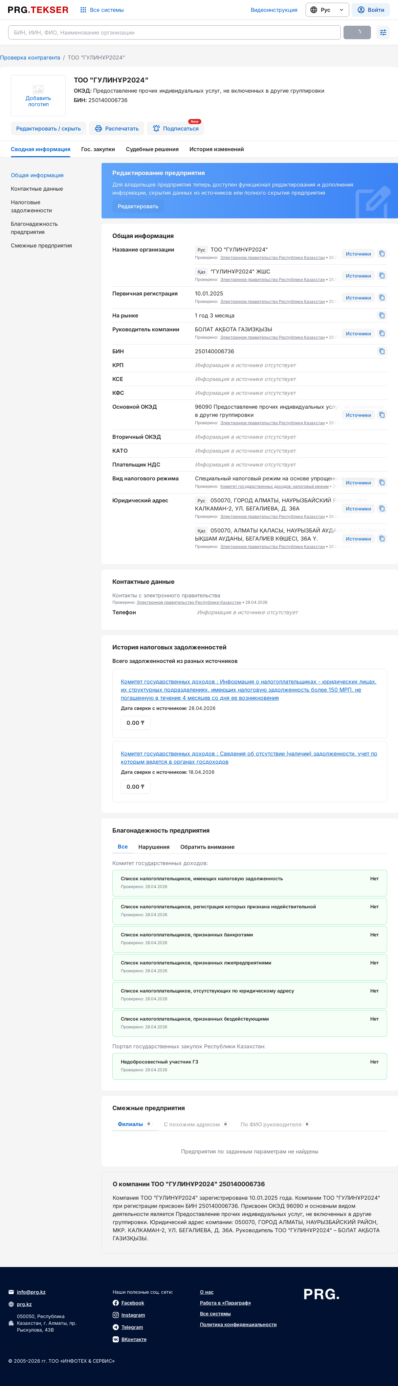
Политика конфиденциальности (238, 1324)
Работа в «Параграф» (225, 1303)
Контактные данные (37, 188)
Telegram (128, 1327)
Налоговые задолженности (31, 206)
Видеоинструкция (274, 9)
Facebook (128, 1303)
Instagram (129, 1315)
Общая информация (37, 175)
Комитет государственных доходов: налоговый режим (274, 486)
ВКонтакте (130, 1339)
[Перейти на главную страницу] (38, 9)
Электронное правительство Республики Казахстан (272, 257)
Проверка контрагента (30, 57)
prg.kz (20, 1304)
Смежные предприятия (41, 245)
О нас (207, 1292)
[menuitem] (46, 175)
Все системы (215, 1313)
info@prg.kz (27, 1292)
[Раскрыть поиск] (383, 32)
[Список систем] (101, 10)
